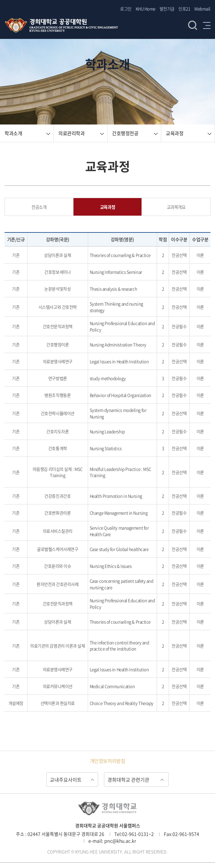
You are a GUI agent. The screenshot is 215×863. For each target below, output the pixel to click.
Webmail (202, 9)
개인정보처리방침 (107, 760)
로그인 (125, 9)
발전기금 (167, 9)
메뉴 (206, 25)
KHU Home (145, 9)
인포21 (184, 9)
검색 (192, 25)
